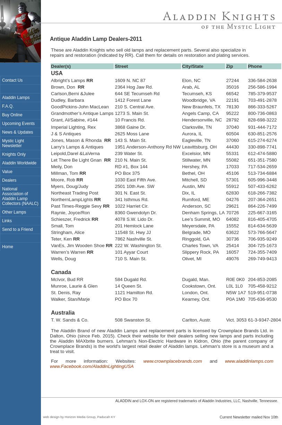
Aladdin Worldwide (19, 163)
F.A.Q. (8, 106)
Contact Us (12, 80)
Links (7, 220)
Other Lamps (14, 212)
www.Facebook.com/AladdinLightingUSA (92, 366)
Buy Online (12, 114)
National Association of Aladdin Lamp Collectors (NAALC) (20, 196)
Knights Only (14, 154)
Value (7, 171)
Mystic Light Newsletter (13, 143)
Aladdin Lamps (15, 97)
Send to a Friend (17, 229)
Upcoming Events (18, 123)
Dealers (9, 180)
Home (7, 246)
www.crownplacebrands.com (172, 361)
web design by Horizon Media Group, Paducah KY (78, 417)
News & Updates (17, 132)
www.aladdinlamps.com (249, 361)
